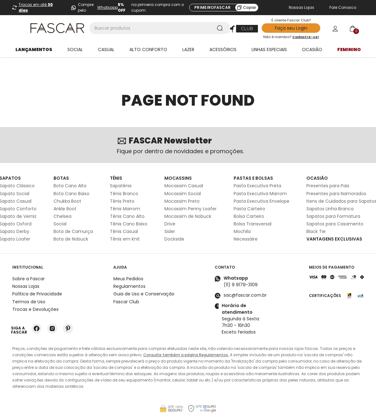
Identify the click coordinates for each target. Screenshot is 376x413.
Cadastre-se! (305, 36)
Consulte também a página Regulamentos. (186, 337)
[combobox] (159, 28)
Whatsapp (107, 7)
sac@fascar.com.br (245, 278)
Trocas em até (36, 7)
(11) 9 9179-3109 (241, 268)
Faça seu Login (291, 28)
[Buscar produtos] (221, 28)
